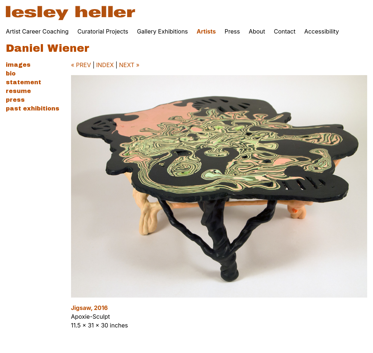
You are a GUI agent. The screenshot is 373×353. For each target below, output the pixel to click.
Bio (11, 73)
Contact (284, 31)
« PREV (81, 65)
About (257, 31)
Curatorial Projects (102, 31)
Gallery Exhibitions (162, 31)
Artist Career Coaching (37, 31)
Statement (23, 82)
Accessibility (321, 31)
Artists (206, 31)
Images (18, 65)
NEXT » (129, 65)
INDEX (105, 65)
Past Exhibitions (32, 108)
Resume (18, 91)
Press (232, 31)
